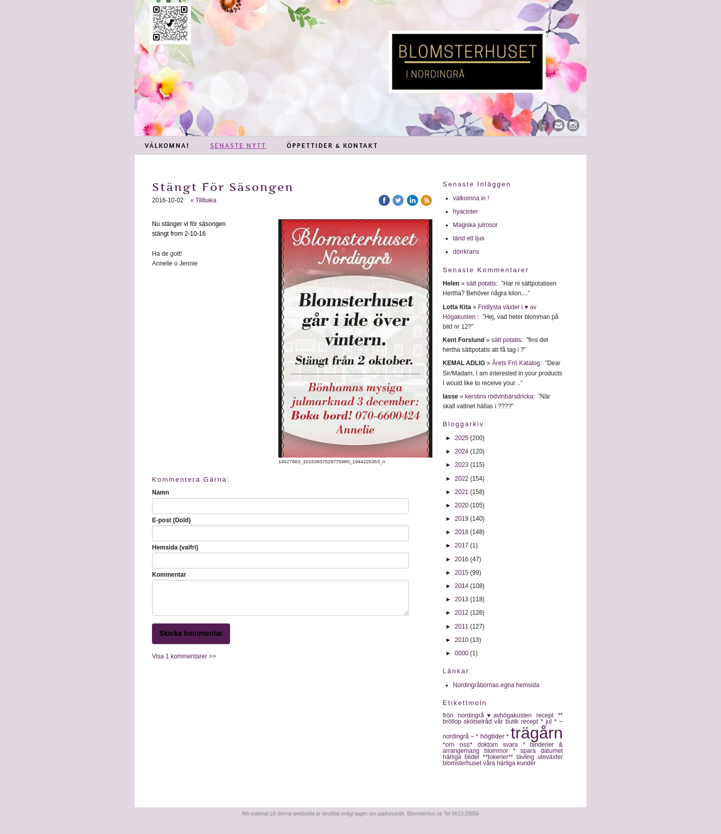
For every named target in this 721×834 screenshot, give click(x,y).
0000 (462, 653)
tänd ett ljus (469, 238)
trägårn (537, 733)
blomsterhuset (463, 763)
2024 (462, 451)
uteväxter (550, 757)
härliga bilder (463, 757)
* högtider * (493, 736)
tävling (526, 757)
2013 (462, 599)
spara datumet (541, 750)
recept (531, 721)
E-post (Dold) (171, 520)
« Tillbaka (204, 200)
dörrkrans (467, 251)
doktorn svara (500, 744)
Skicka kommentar (191, 633)
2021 (462, 492)
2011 (462, 626)
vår (500, 721)
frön (450, 715)
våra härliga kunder (509, 763)
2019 (462, 518)
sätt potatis (481, 283)
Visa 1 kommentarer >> (184, 656)
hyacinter (466, 211)
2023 (462, 464)
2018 (462, 532)
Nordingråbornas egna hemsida (496, 685)
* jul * (550, 721)
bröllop (453, 721)
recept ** (549, 715)
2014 (462, 586)
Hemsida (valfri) (175, 547)
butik (513, 721)
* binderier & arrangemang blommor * (503, 747)
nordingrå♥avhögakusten (497, 715)
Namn (160, 492)
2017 (462, 545)
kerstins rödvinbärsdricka (499, 396)
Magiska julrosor (475, 225)
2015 (462, 572)
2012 (462, 612)
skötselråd (479, 721)
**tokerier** (499, 757)
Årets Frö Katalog (516, 363)
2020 (462, 505)
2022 (462, 478)
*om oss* (460, 744)
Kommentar (169, 574)
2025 (462, 438)
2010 (462, 639)
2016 (462, 559)
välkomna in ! (471, 198)
